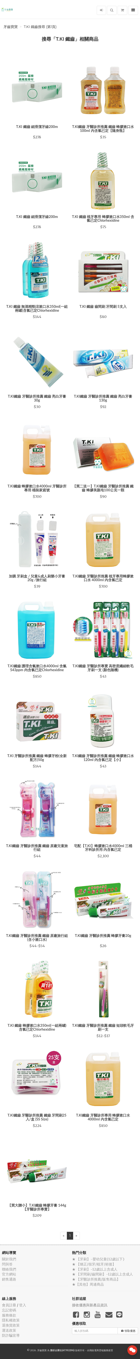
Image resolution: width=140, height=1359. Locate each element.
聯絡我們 (9, 1269)
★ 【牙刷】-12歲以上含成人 (94, 1269)
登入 (22, 1305)
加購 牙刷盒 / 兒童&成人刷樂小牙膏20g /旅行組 (37, 578)
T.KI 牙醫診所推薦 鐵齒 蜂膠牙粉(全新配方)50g (37, 758)
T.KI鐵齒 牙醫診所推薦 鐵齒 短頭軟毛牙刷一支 (103, 1027)
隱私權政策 (11, 1320)
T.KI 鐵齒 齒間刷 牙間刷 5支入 (103, 306)
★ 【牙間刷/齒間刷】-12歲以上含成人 (102, 1274)
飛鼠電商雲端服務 (98, 1350)
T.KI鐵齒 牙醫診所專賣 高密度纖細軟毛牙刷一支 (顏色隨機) (103, 668)
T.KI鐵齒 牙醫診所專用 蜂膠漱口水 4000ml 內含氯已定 (103, 1117)
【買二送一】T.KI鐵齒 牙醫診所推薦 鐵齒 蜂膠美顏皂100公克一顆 (103, 488)
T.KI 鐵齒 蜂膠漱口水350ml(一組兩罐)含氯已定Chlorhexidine (36, 1027)
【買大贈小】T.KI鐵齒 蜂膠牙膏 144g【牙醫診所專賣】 (37, 1207)
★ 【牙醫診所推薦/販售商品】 (96, 1279)
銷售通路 (9, 1279)
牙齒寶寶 (11, 27)
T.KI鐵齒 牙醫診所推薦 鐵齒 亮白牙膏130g (103, 398)
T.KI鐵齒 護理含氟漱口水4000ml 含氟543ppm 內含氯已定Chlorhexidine (36, 668)
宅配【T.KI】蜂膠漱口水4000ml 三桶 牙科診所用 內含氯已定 (103, 848)
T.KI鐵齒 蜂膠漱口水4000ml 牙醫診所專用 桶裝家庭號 (36, 488)
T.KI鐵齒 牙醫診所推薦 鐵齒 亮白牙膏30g (37, 398)
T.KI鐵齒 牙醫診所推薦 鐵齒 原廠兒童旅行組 (37, 848)
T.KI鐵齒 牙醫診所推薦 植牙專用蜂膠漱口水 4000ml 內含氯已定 (103, 578)
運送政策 (9, 1330)
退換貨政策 (11, 1325)
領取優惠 (128, 1331)
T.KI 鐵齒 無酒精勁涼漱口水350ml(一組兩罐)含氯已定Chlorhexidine (37, 308)
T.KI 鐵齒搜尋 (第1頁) (40, 27)
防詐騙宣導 (11, 1335)
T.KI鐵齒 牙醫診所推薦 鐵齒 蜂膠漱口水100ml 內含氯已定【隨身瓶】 (103, 128)
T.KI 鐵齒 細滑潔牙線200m (37, 126)
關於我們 (9, 1259)
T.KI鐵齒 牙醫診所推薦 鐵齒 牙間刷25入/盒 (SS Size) (36, 1117)
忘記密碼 (9, 1310)
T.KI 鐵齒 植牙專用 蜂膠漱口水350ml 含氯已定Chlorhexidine (103, 218)
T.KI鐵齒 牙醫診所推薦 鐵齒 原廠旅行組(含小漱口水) (37, 937)
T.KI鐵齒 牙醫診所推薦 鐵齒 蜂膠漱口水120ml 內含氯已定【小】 (103, 758)
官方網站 (9, 1274)
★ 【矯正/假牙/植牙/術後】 (94, 1264)
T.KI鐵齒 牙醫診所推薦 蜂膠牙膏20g (103, 935)
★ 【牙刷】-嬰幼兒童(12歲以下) (98, 1259)
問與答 (7, 1264)
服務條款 (9, 1315)
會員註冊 (9, 1305)
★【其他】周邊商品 (88, 1284)
